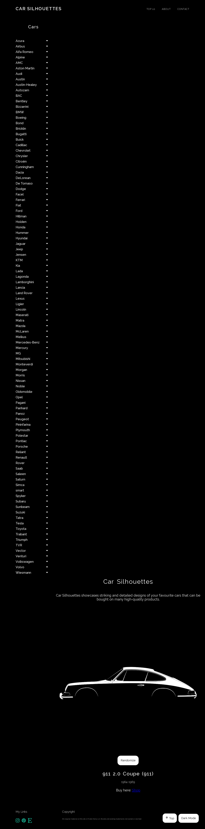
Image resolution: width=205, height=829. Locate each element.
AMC (33, 63)
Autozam (33, 90)
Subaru (33, 501)
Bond (33, 123)
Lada (33, 271)
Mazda (33, 326)
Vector (33, 551)
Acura (33, 41)
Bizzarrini (33, 107)
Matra (33, 320)
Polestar (33, 435)
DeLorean (33, 178)
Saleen (33, 474)
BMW (33, 112)
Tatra (33, 518)
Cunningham (33, 167)
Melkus (33, 337)
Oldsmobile (33, 392)
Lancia (33, 287)
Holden (33, 222)
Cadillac (33, 145)
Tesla (33, 523)
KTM (33, 260)
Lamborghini (33, 282)
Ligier (33, 304)
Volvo (33, 567)
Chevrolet (33, 150)
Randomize (128, 760)
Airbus (33, 46)
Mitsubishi (33, 359)
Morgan (33, 370)
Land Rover (33, 293)
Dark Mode (188, 818)
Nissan (33, 381)
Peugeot (33, 419)
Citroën (33, 161)
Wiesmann (33, 572)
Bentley (33, 101)
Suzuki (33, 512)
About (166, 9)
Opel (33, 397)
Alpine (33, 57)
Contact (183, 9)
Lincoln (33, 309)
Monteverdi (33, 364)
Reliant (33, 452)
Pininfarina (33, 424)
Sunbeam (33, 507)
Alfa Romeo (33, 52)
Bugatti (33, 134)
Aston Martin (33, 68)
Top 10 (151, 9)
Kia (33, 266)
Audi (33, 74)
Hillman (33, 216)
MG (33, 353)
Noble (33, 386)
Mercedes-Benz (33, 342)
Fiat (33, 205)
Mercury (33, 348)
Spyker (33, 496)
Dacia (33, 172)
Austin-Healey (33, 85)
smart (33, 490)
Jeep (33, 249)
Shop (136, 790)
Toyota (33, 529)
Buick (33, 139)
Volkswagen (33, 562)
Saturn (33, 479)
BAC (33, 96)
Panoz (33, 414)
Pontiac (33, 441)
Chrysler (33, 156)
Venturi (33, 556)
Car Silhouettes (39, 8)
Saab (33, 468)
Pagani (33, 403)
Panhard (33, 408)
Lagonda (33, 276)
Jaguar (33, 244)
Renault (33, 457)
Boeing (33, 118)
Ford (33, 211)
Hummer (33, 233)
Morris (33, 375)
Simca (33, 485)
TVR (33, 545)
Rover (33, 463)
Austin (33, 79)
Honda (33, 227)
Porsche (33, 446)
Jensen (33, 255)
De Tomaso (33, 183)
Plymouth (33, 430)
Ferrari (33, 200)
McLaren (33, 331)
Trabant (33, 534)
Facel (33, 194)
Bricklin (33, 128)
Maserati (33, 315)
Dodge (33, 189)
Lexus (33, 298)
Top (169, 818)
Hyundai (33, 238)
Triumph (33, 540)
